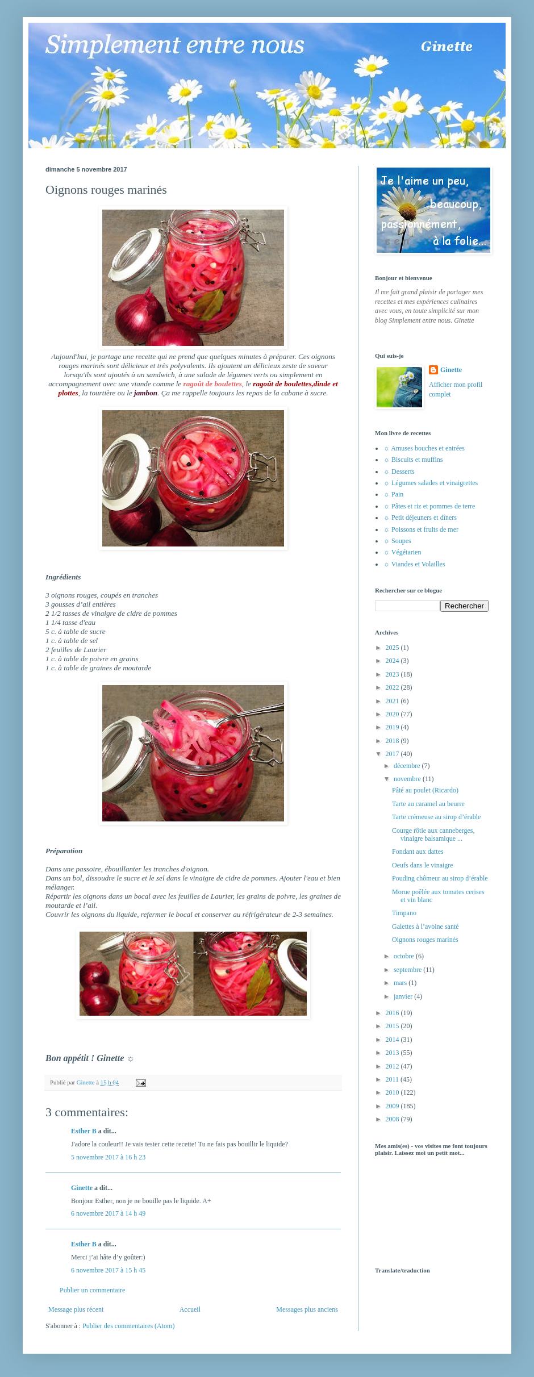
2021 (393, 701)
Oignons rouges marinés (425, 940)
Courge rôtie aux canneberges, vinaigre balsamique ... (433, 834)
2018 (393, 741)
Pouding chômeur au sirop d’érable (440, 878)
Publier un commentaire (92, 1290)
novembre (408, 779)
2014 (393, 1040)
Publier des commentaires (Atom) (128, 1326)
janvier (404, 996)
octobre (405, 956)
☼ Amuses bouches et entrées (424, 448)
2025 (393, 648)
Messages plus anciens (307, 1309)
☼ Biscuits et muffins (413, 460)
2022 (393, 687)
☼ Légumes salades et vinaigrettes (430, 483)
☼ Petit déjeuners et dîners (420, 517)
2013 (393, 1053)
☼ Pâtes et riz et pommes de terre (429, 506)
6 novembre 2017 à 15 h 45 (108, 1270)
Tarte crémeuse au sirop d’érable (436, 817)
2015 (393, 1026)
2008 (393, 1119)
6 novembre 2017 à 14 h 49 (108, 1213)
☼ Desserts (399, 471)
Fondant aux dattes (418, 852)
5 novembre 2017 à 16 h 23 (108, 1157)
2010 (393, 1092)
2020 (393, 714)
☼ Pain (393, 494)
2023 (393, 674)
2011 (393, 1079)
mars (401, 983)
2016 (393, 1013)
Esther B (84, 1131)
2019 (393, 727)
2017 (393, 754)
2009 (393, 1106)
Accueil (190, 1309)
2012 (393, 1066)
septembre (408, 970)
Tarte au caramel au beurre (428, 804)
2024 (393, 661)
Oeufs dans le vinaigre (422, 865)
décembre (408, 766)
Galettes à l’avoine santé (425, 926)
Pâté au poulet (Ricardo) (425, 790)
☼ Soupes (397, 541)
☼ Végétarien (402, 552)
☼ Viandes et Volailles (414, 564)
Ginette (82, 1188)
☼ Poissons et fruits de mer (420, 529)
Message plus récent (75, 1309)
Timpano (404, 913)
